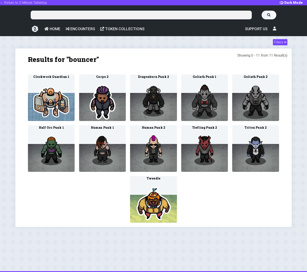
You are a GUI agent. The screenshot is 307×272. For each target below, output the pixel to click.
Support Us (256, 29)
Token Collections (122, 29)
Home (52, 29)
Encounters (80, 29)
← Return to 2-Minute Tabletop (23, 3)
